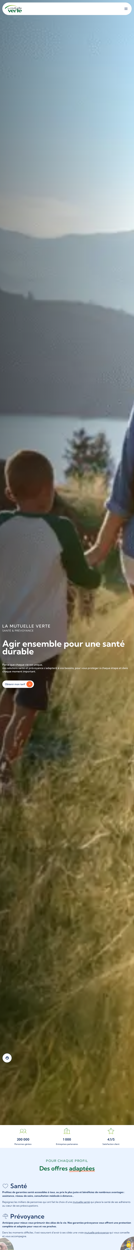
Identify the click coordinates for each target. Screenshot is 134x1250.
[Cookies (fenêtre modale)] (128, 1244)
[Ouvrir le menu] (126, 9)
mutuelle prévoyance (96, 1232)
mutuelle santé (81, 1201)
